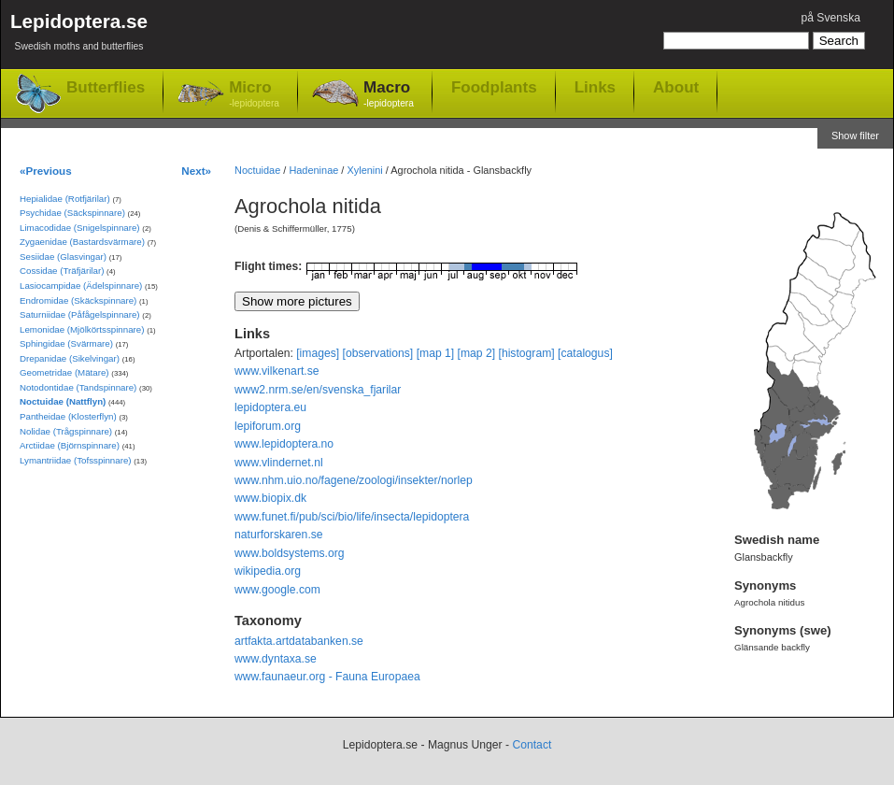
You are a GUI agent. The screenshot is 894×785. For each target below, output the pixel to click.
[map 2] (477, 353)
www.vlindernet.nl (278, 462)
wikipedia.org (267, 571)
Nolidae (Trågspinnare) (66, 431)
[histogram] (527, 353)
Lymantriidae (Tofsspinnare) (76, 460)
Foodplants (494, 86)
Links (595, 86)
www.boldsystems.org (289, 553)
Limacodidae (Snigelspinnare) (80, 227)
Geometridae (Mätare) (64, 372)
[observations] (378, 353)
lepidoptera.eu (270, 407)
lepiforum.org (267, 426)
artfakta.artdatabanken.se (298, 641)
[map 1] (436, 353)
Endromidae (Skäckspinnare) (78, 300)
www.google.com (277, 589)
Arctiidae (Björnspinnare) (70, 445)
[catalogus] (585, 353)
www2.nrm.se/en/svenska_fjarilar (317, 389)
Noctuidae (257, 170)
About (676, 86)
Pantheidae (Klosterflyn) (68, 416)
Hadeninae (313, 170)
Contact (531, 744)
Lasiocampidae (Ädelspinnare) (81, 285)
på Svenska (830, 17)
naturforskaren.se (278, 534)
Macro (388, 94)
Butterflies (105, 87)
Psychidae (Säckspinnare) (72, 212)
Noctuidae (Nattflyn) (63, 401)
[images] (317, 353)
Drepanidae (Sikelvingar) (70, 358)
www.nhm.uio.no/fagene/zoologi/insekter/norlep (353, 480)
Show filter (855, 135)
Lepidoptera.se (79, 35)
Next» (196, 170)
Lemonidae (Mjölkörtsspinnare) (82, 329)
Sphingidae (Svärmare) (66, 343)
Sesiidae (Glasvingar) (63, 256)
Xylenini (364, 170)
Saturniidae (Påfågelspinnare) (80, 314)
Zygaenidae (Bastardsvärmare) (82, 241)
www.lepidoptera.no (283, 443)
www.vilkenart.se (276, 371)
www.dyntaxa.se (275, 658)
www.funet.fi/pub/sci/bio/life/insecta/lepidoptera (351, 516)
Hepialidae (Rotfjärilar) (65, 198)
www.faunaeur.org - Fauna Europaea (327, 676)
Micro (254, 94)
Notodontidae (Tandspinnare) (78, 387)
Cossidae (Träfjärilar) (62, 270)
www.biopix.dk (270, 498)
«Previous (46, 170)
